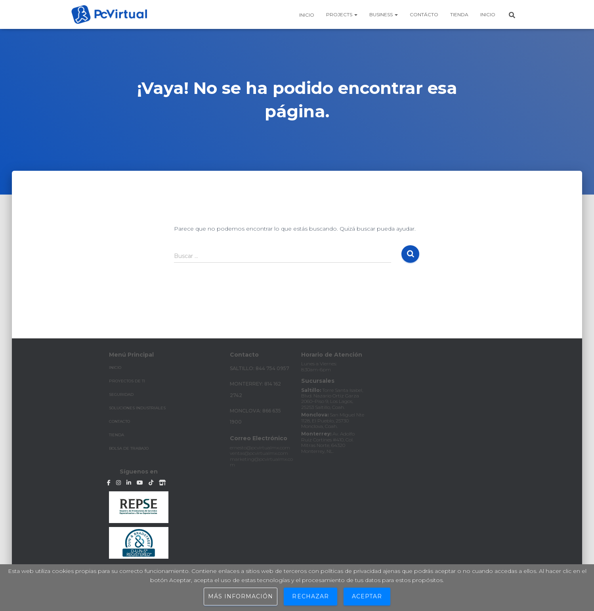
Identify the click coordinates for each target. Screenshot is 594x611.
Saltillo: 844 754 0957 (259, 368)
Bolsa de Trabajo (129, 448)
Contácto (424, 14)
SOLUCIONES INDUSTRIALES (137, 408)
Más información (240, 596)
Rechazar (310, 596)
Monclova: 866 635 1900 (255, 416)
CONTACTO (119, 421)
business (383, 14)
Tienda (459, 14)
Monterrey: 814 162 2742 (255, 389)
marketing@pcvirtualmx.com (261, 462)
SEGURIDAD (121, 394)
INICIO (115, 367)
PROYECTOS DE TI (127, 381)
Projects (341, 14)
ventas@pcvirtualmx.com (259, 453)
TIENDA (116, 434)
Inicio (306, 15)
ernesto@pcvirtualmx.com (260, 448)
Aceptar (367, 596)
